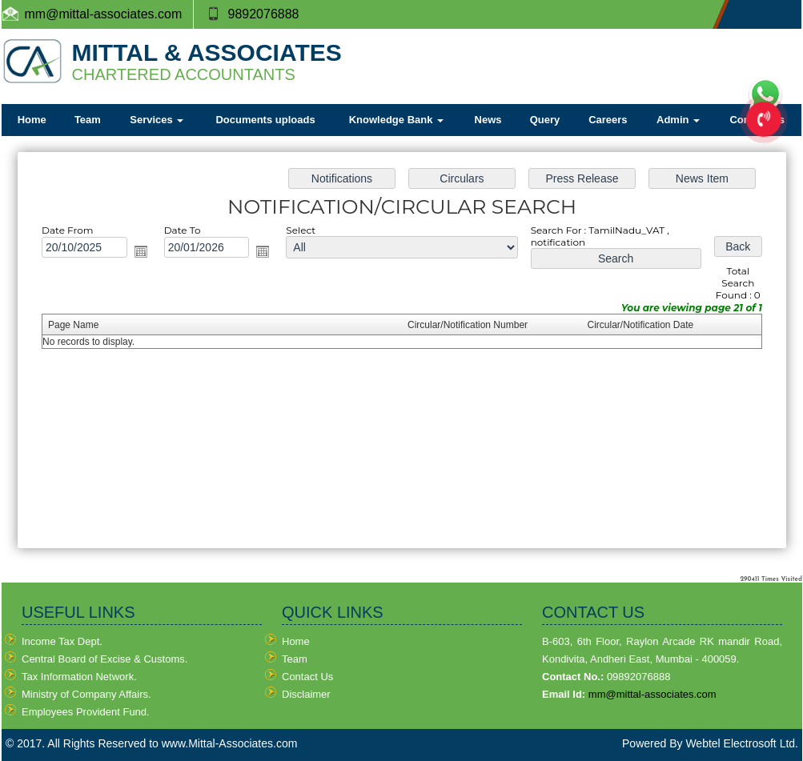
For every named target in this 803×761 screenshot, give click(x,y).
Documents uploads (265, 120)
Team (87, 120)
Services (156, 120)
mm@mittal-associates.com (652, 694)
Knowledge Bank (396, 120)
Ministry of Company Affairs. (86, 694)
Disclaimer (306, 694)
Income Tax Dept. (62, 641)
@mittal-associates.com (114, 14)
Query (545, 120)
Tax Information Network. (79, 677)
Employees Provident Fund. (86, 712)
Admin (678, 120)
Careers (607, 120)
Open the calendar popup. (142, 252)
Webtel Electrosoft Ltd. (741, 743)
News (488, 120)
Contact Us (307, 677)
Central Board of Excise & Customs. (104, 659)
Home (32, 120)
